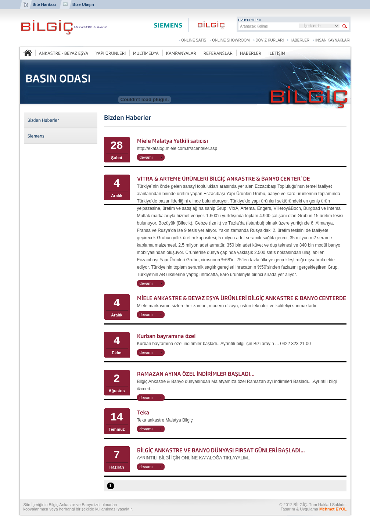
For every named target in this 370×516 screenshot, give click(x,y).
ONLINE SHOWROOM (230, 40)
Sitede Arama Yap (344, 26)
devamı (146, 157)
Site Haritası (44, 4)
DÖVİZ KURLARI (270, 40)
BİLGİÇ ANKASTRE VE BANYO (64, 27)
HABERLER (299, 40)
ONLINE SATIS (193, 40)
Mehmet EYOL (333, 509)
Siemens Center (167, 25)
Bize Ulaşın (83, 4)
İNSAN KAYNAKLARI (332, 40)
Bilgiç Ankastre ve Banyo (207, 25)
